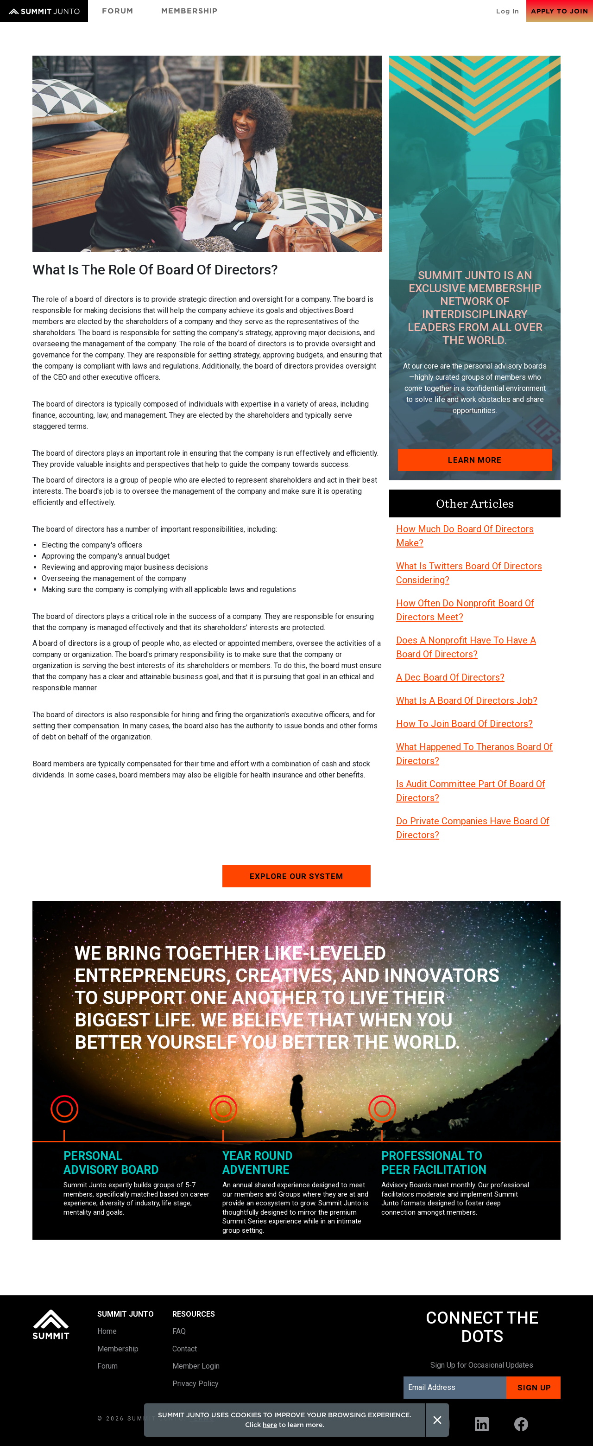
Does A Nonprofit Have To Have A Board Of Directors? (466, 647)
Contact (184, 1348)
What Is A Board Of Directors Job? (466, 700)
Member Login (196, 1366)
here (270, 1424)
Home (107, 1331)
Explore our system (296, 876)
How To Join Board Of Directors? (464, 723)
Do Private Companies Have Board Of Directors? (472, 828)
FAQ (179, 1331)
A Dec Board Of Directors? (450, 677)
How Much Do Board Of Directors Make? (465, 535)
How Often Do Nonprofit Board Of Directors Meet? (465, 610)
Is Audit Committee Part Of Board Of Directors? (470, 790)
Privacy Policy (195, 1383)
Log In (507, 11)
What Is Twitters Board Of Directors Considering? (469, 573)
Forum (117, 10)
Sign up (534, 1387)
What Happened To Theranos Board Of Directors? (474, 753)
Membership (189, 10)
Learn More (475, 460)
